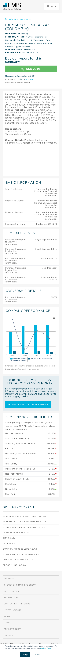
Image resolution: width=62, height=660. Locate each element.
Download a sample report (17, 83)
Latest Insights (12, 610)
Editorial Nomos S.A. (14, 565)
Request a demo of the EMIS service (28, 405)
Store (7, 616)
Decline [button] (36, 654)
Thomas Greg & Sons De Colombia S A (24, 527)
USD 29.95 (31, 69)
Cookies (8, 635)
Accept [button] (25, 654)
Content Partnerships (17, 604)
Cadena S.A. (9, 544)
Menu (52, 6)
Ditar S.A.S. (9, 538)
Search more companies (18, 19)
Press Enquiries (13, 591)
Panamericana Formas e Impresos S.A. (24, 516)
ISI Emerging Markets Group (20, 585)
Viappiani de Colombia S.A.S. (18, 560)
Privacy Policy (12, 629)
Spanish (29, 79)
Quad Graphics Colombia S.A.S (20, 549)
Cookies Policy (45, 648)
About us (9, 579)
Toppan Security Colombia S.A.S (21, 554)
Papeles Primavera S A (16, 533)
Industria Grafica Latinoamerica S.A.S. (25, 522)
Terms (7, 623)
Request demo (12, 598)
